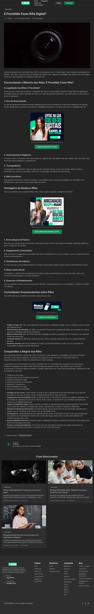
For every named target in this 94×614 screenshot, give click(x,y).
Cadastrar (52, 569)
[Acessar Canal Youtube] (85, 603)
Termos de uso (39, 576)
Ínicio (36, 566)
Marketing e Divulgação (82, 575)
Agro (65, 594)
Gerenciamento (83, 571)
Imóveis (66, 592)
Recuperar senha (54, 571)
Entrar (51, 566)
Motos (66, 574)
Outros (66, 584)
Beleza (66, 589)
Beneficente (68, 581)
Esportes (67, 569)
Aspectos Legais (84, 585)
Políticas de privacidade (38, 580)
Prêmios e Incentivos (85, 578)
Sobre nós (37, 3)
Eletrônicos (67, 566)
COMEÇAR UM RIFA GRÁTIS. (47, 317)
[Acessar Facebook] (82, 603)
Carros (66, 571)
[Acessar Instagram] (88, 603)
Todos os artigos (84, 566)
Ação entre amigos (70, 579)
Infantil (66, 587)
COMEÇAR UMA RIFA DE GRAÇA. (47, 147)
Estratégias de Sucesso (83, 582)
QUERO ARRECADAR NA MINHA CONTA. (47, 231)
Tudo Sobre (82, 569)
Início (36, 1)
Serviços (67, 576)
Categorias (44, 1)
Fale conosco (38, 5)
